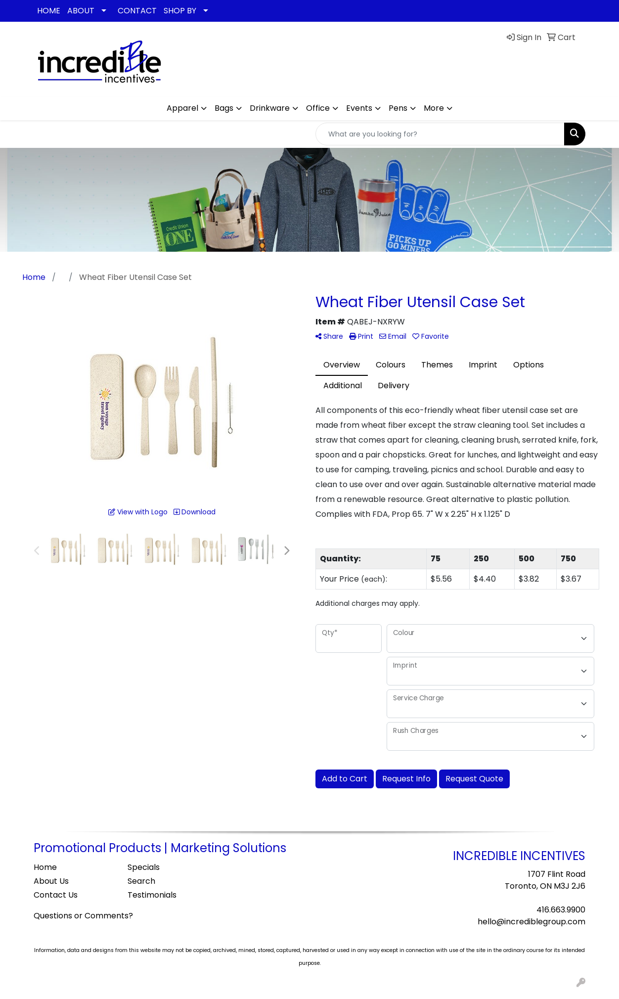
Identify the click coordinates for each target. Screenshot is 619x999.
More (434, 108)
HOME (48, 10)
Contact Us (56, 895)
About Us (51, 881)
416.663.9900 (560, 909)
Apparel (182, 108)
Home (45, 867)
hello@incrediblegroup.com (531, 921)
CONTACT (137, 10)
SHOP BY (180, 10)
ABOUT (80, 10)
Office (318, 108)
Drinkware (270, 108)
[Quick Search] (440, 134)
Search (141, 881)
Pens (398, 108)
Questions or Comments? (83, 915)
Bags (224, 108)
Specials (144, 867)
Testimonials (152, 895)
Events (359, 108)
